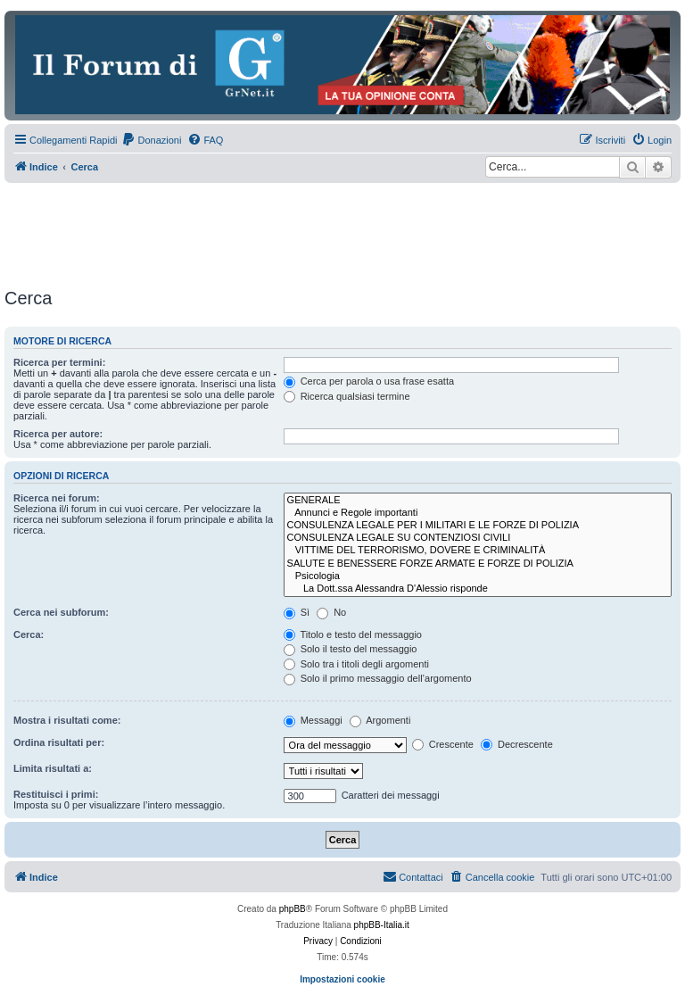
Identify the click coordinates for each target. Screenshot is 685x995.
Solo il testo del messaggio (350, 648)
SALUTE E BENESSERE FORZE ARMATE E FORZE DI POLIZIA (477, 564)
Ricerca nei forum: (56, 498)
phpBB (292, 909)
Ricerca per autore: (58, 433)
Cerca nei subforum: (61, 612)
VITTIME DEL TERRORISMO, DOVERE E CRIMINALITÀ (477, 550)
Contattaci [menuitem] (413, 876)
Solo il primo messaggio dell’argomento (378, 678)
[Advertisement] (329, 232)
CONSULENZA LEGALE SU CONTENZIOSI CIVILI (477, 538)
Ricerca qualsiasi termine (347, 396)
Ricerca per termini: (59, 362)
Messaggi (313, 720)
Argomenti (380, 720)
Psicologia (477, 576)
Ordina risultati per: (58, 742)
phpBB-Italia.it (381, 925)
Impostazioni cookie (342, 979)
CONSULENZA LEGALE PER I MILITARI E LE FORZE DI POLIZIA (477, 525)
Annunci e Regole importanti (477, 513)
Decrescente (517, 744)
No (331, 612)
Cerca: (28, 634)
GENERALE (477, 500)
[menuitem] (151, 140)
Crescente (443, 744)
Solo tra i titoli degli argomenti (356, 664)
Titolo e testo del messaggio (353, 634)
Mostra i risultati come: (66, 720)
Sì (296, 612)
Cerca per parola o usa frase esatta (369, 381)
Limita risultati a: (52, 768)
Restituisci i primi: (55, 794)
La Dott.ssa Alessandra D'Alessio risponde (477, 589)
